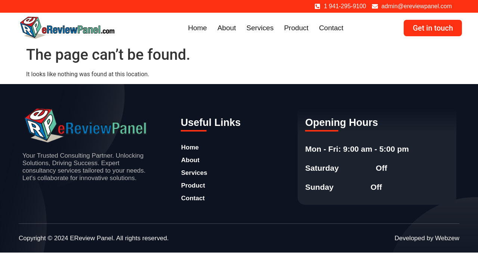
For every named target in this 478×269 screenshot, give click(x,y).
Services (260, 28)
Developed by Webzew (426, 238)
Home (197, 28)
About (226, 28)
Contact (331, 28)
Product (296, 28)
